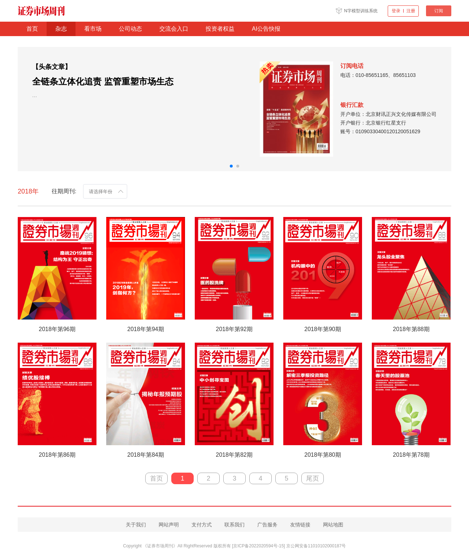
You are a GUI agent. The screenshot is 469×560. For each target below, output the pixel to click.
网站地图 (333, 525)
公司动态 (130, 29)
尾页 (312, 478)
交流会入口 (173, 29)
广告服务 (267, 525)
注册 (410, 10)
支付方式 (202, 525)
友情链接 (300, 525)
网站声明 (169, 525)
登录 (396, 10)
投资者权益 (220, 29)
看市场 (93, 29)
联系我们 (234, 525)
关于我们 (136, 525)
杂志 (61, 29)
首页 (32, 29)
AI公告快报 (266, 29)
